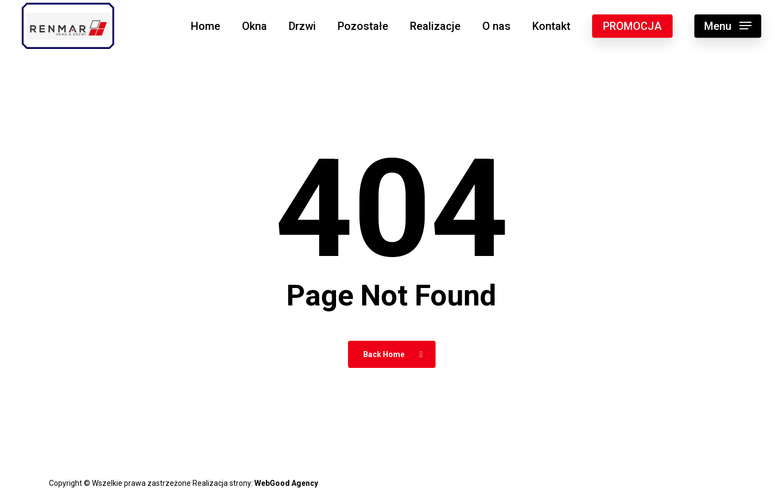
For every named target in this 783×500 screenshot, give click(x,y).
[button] (727, 26)
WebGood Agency (286, 483)
